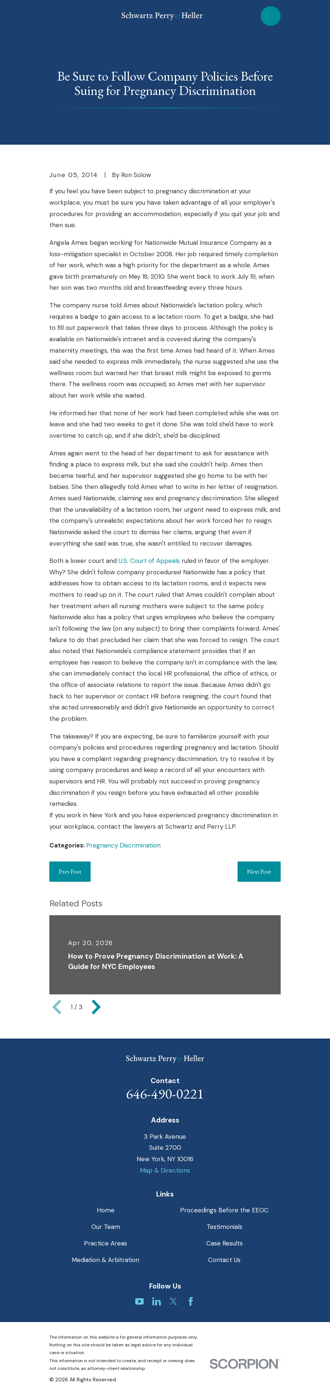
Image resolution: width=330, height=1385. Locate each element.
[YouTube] (139, 1301)
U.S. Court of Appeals (149, 561)
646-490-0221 (165, 1093)
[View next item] (96, 1007)
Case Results (224, 1243)
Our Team (105, 1227)
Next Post (259, 871)
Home (106, 1210)
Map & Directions (165, 1170)
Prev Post (70, 871)
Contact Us (224, 1260)
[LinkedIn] (156, 1301)
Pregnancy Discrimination (123, 845)
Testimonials (224, 1227)
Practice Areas (105, 1243)
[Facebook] (190, 1301)
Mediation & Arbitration (105, 1260)
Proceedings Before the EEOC (224, 1210)
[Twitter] (173, 1301)
